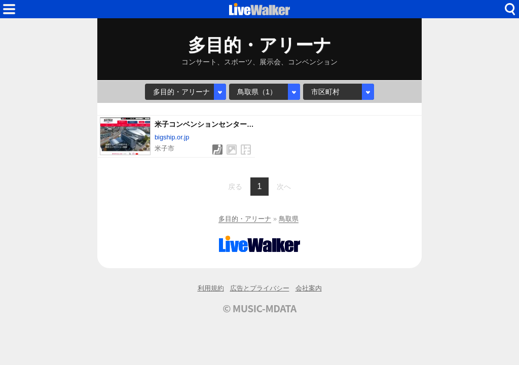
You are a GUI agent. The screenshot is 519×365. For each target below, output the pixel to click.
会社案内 (308, 288)
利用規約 (211, 288)
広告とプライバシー (259, 288)
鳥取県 (289, 219)
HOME (259, 9)
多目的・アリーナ (244, 219)
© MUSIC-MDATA (259, 308)
